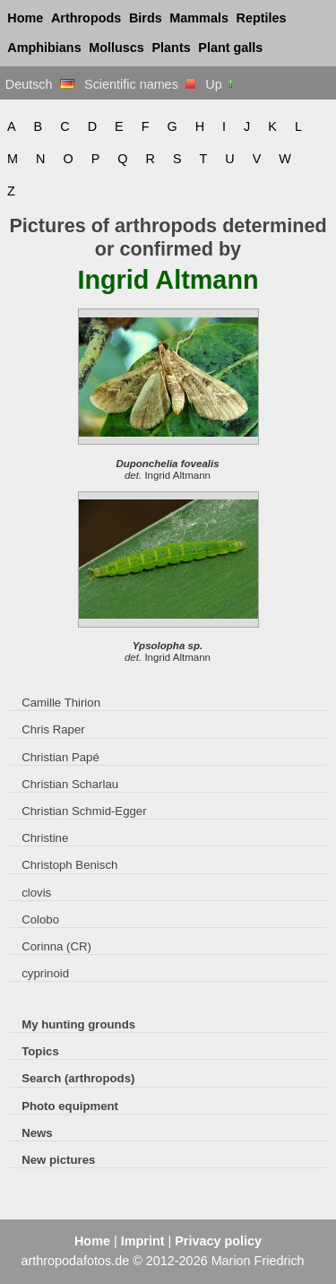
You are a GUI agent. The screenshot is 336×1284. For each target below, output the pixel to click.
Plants (171, 47)
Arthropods (86, 18)
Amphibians (44, 47)
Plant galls (230, 47)
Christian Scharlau (70, 784)
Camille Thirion (61, 702)
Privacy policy (218, 1241)
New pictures (58, 1160)
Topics (40, 1051)
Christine (45, 838)
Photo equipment (70, 1106)
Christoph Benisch (69, 865)
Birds (145, 18)
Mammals (198, 18)
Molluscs (116, 47)
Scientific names (139, 84)
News (37, 1133)
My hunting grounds (78, 1024)
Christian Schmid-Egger (84, 811)
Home (25, 18)
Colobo (40, 919)
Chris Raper (53, 729)
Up (220, 84)
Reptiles (262, 18)
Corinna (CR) (56, 946)
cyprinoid (45, 973)
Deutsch (39, 84)
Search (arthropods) (78, 1078)
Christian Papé (60, 757)
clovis (36, 892)
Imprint (143, 1241)
